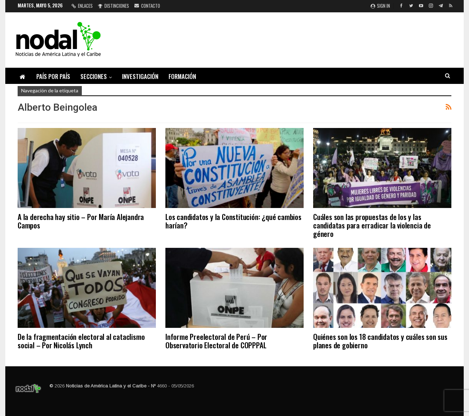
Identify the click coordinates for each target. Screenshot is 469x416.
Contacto (147, 5)
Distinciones (113, 5)
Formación (182, 76)
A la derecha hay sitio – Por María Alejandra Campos (81, 221)
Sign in (380, 5)
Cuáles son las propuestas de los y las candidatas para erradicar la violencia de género (372, 225)
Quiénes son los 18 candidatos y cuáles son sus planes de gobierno (380, 340)
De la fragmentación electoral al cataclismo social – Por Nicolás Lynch (81, 340)
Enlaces (82, 5)
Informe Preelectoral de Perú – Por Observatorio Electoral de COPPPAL (216, 340)
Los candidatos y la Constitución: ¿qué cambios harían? (233, 221)
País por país (53, 76)
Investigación (140, 76)
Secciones (93, 76)
